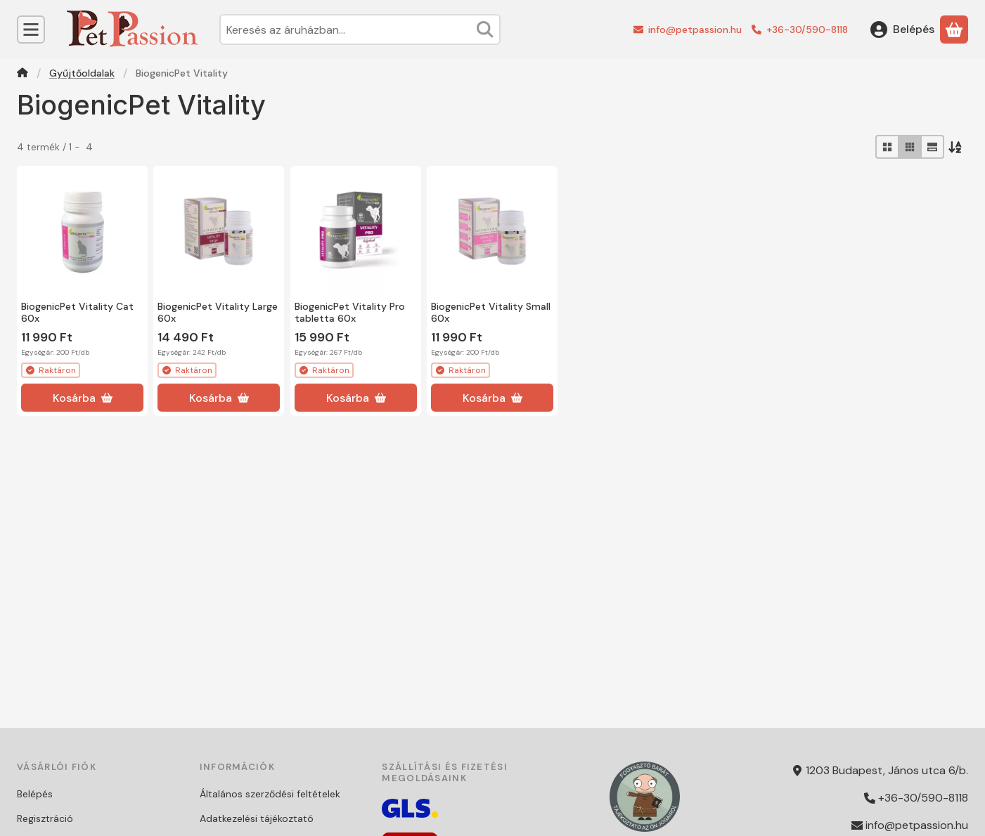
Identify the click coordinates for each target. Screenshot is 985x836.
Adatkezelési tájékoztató (257, 818)
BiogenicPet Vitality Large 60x (217, 313)
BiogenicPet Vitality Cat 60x (77, 313)
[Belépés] (902, 29)
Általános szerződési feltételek (270, 794)
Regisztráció (45, 818)
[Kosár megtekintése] (954, 29)
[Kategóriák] (31, 29)
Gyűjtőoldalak (82, 73)
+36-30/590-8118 (807, 29)
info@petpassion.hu (695, 29)
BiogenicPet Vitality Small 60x (491, 313)
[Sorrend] (956, 147)
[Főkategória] (22, 74)
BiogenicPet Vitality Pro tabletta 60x (350, 313)
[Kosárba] (82, 398)
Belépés (35, 794)
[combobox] (360, 29)
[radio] (887, 147)
